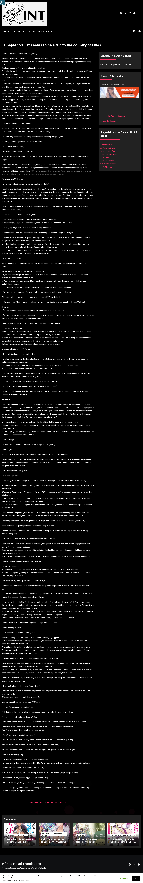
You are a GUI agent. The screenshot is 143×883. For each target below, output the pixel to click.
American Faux (106, 145)
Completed (37, 31)
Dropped (50, 31)
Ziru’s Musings (106, 167)
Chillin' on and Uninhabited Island (52, 834)
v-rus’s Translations (108, 164)
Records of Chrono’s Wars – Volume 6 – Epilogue (20, 840)
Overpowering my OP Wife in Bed (123, 835)
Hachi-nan (80, 835)
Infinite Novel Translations (21, 864)
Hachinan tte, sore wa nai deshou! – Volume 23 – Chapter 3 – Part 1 (87, 841)
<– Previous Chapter (37, 802)
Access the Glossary (108, 121)
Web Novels (23, 31)
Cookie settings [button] (122, 878)
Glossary (49, 802)
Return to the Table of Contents (112, 116)
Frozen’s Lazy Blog (107, 151)
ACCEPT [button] (136, 878)
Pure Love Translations (109, 154)
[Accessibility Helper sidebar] (2, 2)
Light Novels (8, 31)
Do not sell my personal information (16, 880)
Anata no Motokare (107, 148)
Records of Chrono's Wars (17, 835)
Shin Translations (107, 161)
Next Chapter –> (61, 802)
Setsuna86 (104, 157)
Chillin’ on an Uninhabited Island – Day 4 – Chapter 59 (53, 840)
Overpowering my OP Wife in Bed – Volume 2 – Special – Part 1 (123, 841)
